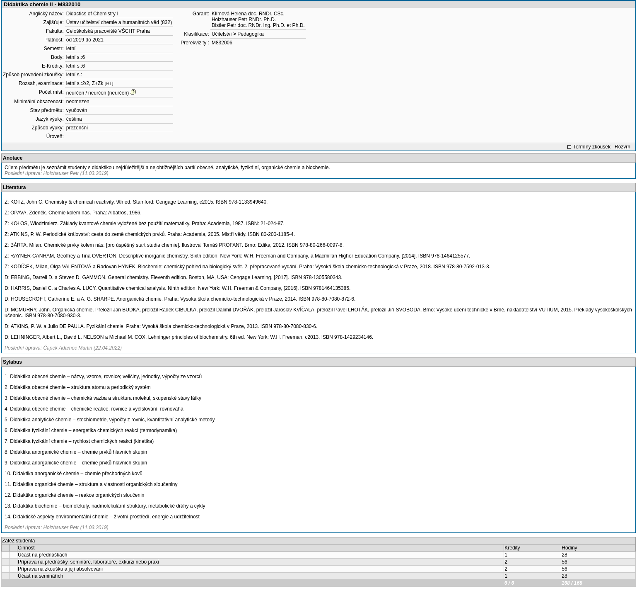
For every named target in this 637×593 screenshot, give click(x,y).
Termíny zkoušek (591, 147)
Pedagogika (250, 34)
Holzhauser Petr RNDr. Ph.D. (244, 19)
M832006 (222, 43)
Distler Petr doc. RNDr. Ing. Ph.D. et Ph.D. (258, 25)
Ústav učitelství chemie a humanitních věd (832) (119, 22)
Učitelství (222, 34)
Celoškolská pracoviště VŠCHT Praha (108, 31)
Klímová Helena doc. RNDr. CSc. (248, 14)
